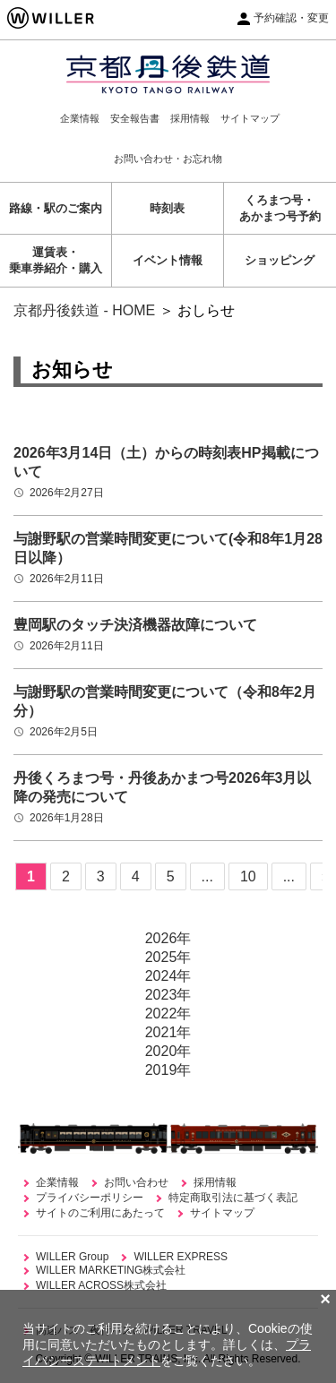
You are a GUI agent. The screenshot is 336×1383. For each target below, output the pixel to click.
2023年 (168, 994)
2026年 (168, 938)
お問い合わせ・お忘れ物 (168, 158)
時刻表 (167, 208)
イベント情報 (167, 260)
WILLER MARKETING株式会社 (110, 1270)
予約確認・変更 (291, 18)
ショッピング (279, 260)
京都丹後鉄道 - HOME (84, 310)
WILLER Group (72, 1256)
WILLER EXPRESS (181, 1256)
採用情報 (190, 118)
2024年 (168, 976)
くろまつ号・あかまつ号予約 (280, 208)
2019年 (168, 1070)
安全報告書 (134, 118)
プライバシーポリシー (89, 1197)
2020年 (168, 1051)
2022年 (168, 1013)
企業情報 (79, 118)
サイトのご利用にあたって (100, 1213)
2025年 (168, 957)
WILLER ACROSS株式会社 (101, 1285)
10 (248, 876)
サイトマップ (250, 118)
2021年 (168, 1032)
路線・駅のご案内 (55, 208)
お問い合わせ (136, 1182)
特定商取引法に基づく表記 (232, 1197)
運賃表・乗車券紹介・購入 (55, 260)
